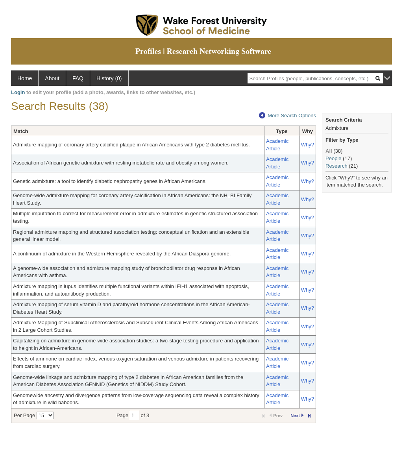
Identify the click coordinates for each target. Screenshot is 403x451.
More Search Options (287, 115)
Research (336, 166)
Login (18, 92)
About (52, 78)
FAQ (77, 78)
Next (296, 415)
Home (24, 78)
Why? (307, 145)
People (333, 158)
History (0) (109, 78)
